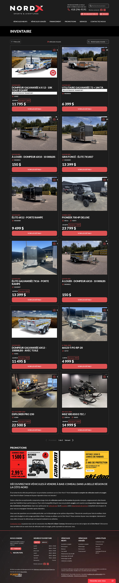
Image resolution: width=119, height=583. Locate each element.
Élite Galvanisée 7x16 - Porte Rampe (30, 282)
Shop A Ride (24, 572)
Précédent (51, 440)
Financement (55, 21)
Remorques (64, 546)
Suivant (69, 440)
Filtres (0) (15, 42)
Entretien (98, 549)
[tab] (37, 542)
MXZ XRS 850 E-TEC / (74, 414)
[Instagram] (104, 10)
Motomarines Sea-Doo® (67, 553)
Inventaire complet (66, 544)
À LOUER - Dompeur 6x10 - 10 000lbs (33, 156)
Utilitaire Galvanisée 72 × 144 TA (82, 87)
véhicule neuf (53, 506)
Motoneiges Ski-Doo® (67, 556)
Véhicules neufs (20, 21)
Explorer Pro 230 (23, 414)
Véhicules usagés (38, 21)
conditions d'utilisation (67, 576)
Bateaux (63, 549)
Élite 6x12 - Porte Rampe (27, 217)
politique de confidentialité (95, 574)
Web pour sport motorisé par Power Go (44, 569)
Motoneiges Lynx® (66, 558)
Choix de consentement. (80, 576)
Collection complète (66, 561)
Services (83, 21)
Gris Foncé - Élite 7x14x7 (77, 156)
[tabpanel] (45, 553)
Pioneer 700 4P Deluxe (76, 217)
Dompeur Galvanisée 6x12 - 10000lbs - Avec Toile (29, 349)
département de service (80, 506)
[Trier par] (98, 42)
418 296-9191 (76, 9)
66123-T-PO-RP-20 (72, 347)
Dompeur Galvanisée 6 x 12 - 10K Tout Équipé (32, 89)
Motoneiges (81, 546)
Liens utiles (101, 538)
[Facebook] (101, 10)
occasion (64, 506)
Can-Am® (64, 551)
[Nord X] (26, 9)
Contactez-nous (98, 21)
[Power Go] (32, 575)
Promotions (70, 21)
